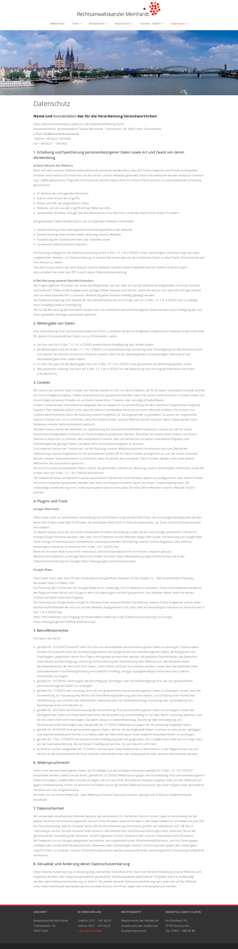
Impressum (178, 23)
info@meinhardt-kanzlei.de (61, 134)
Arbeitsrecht (122, 23)
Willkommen (57, 23)
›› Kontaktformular (89, 931)
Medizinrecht (97, 23)
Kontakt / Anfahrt (150, 23)
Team (75, 23)
